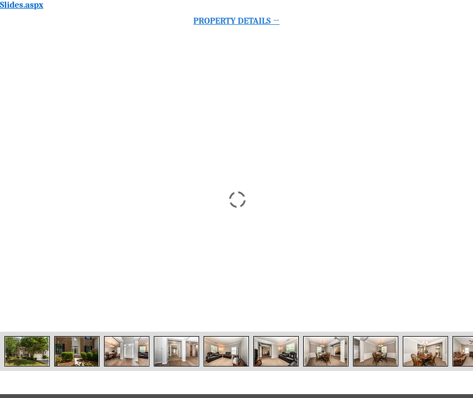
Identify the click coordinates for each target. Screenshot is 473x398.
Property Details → (237, 21)
